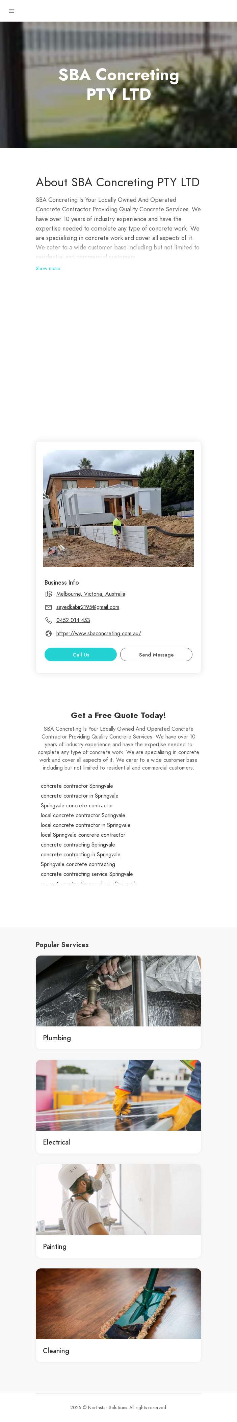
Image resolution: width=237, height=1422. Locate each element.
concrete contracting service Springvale (87, 874)
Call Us (81, 654)
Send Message (156, 654)
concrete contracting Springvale (78, 845)
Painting (55, 1246)
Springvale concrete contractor (77, 805)
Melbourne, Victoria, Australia (90, 594)
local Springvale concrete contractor (83, 835)
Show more (48, 268)
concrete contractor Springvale (77, 786)
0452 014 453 (73, 620)
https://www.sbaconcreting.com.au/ (98, 633)
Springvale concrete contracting (78, 864)
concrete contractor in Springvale (80, 796)
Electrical (56, 1142)
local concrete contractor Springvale (83, 815)
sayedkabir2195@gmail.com (87, 607)
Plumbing (57, 1038)
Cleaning (56, 1351)
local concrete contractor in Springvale (86, 825)
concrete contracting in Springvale (81, 854)
